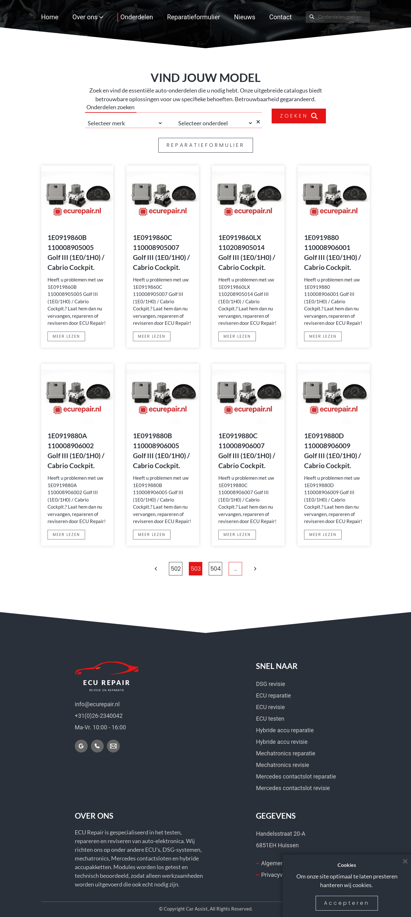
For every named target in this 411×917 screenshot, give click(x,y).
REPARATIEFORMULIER (206, 145)
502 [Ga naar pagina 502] (186, 569)
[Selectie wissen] (259, 123)
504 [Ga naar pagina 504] (225, 569)
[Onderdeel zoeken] (312, 17)
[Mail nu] (113, 746)
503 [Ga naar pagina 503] (206, 569)
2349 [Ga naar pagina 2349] (265, 569)
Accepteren (347, 903)
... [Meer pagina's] (165, 569)
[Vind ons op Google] (81, 746)
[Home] (107, 676)
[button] (126, 568)
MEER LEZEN (66, 336)
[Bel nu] (97, 746)
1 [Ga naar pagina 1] (146, 569)
